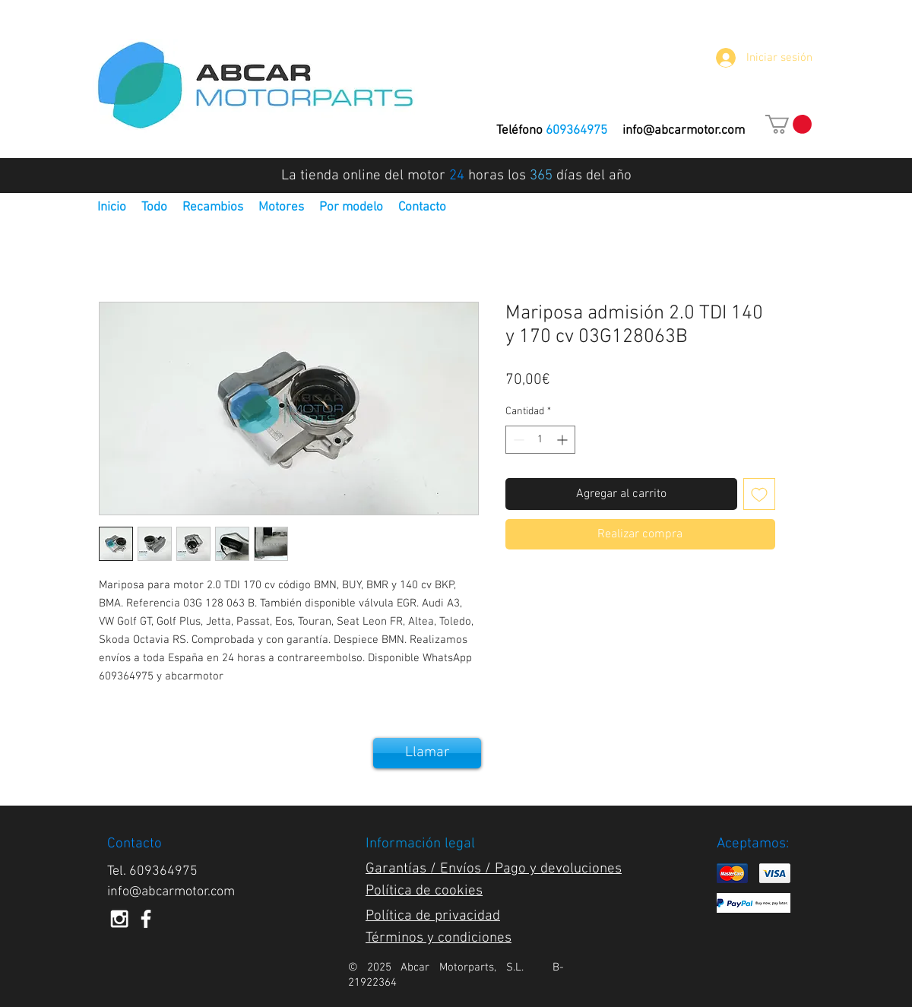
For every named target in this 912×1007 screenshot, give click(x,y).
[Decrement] (517, 439)
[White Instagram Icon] (119, 919)
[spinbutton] (540, 439)
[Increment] (563, 439)
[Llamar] (427, 753)
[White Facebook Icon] (146, 919)
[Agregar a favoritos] (759, 494)
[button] (788, 124)
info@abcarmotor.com (683, 130)
